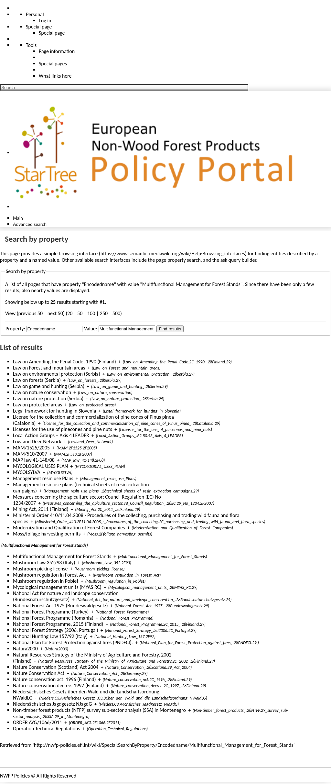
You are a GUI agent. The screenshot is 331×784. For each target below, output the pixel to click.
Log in (45, 20)
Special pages (53, 64)
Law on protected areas (37, 405)
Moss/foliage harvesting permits (46, 534)
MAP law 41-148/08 (34, 460)
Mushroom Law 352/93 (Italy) (44, 562)
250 (104, 313)
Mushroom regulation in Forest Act (49, 575)
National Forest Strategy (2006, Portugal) (55, 630)
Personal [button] (35, 14)
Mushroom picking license (40, 569)
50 (79, 313)
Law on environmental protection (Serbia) (56, 374)
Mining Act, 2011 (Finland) (40, 509)
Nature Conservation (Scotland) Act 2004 (55, 667)
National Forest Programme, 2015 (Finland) (58, 624)
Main (18, 218)
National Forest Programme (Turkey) (51, 612)
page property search (178, 260)
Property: (15, 329)
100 (91, 313)
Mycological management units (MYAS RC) (57, 587)
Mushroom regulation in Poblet (46, 581)
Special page (52, 33)
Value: (90, 329)
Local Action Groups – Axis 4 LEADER (51, 435)
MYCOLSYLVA (26, 472)
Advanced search (30, 224)
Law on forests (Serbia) (37, 380)
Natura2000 (25, 649)
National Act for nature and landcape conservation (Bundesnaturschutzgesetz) (66, 596)
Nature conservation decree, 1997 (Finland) (58, 685)
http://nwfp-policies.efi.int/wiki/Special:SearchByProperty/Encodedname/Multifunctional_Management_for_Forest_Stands (164, 745)
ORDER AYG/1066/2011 (37, 722)
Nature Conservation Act (38, 673)
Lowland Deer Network (37, 441)
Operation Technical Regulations (46, 728)
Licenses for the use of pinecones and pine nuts (62, 429)
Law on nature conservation (42, 392)
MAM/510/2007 (30, 454)
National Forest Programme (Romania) (53, 618)
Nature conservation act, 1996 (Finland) (54, 679)
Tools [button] (31, 45)
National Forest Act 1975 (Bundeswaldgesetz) (60, 605)
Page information (57, 51)
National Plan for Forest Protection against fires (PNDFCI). (73, 642)
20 (69, 313)
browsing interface (78, 253)
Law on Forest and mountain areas (49, 368)
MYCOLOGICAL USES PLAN (40, 466)
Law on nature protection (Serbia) (48, 398)
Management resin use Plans (43, 478)
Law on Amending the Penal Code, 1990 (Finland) (64, 362)
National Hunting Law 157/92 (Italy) (50, 636)
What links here (55, 76)
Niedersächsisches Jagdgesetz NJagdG (52, 704)
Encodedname (99, 284)
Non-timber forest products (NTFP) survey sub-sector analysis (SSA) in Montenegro (99, 710)
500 (116, 313)
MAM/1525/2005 (31, 448)
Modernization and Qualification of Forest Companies (69, 528)
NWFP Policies (15, 776)
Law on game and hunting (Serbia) (48, 386)
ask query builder (238, 260)
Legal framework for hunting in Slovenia (54, 411)
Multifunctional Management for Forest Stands (62, 556)
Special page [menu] (39, 27)
